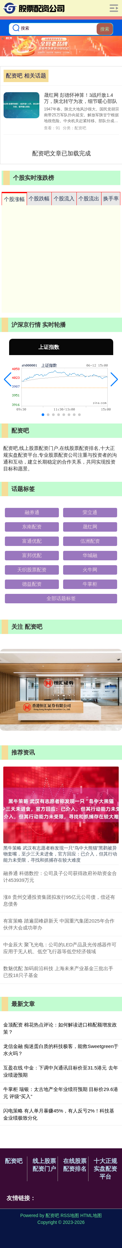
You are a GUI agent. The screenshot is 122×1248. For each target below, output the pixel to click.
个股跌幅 (39, 198)
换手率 (111, 198)
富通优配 (32, 541)
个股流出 (88, 198)
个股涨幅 (14, 199)
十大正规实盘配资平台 (105, 1169)
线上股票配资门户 (44, 1165)
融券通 (32, 512)
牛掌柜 (90, 584)
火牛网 (90, 569)
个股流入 (64, 198)
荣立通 (90, 512)
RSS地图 (70, 1215)
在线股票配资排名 (75, 1165)
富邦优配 (32, 555)
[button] (7, 379)
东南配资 (32, 526)
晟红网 (90, 526)
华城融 (90, 555)
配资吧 (13, 1161)
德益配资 (32, 584)
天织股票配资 (32, 569)
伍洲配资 (90, 541)
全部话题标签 (61, 598)
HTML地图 (91, 1215)
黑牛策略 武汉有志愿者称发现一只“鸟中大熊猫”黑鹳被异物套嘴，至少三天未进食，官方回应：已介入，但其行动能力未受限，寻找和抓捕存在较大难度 (60, 853)
